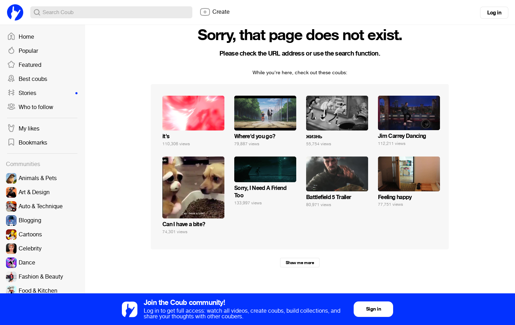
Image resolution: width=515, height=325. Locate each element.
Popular (22, 51)
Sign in (373, 309)
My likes (23, 129)
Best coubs (27, 79)
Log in (494, 12)
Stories (42, 93)
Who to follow (30, 107)
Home (20, 37)
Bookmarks (27, 143)
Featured (24, 65)
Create (214, 12)
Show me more (300, 263)
